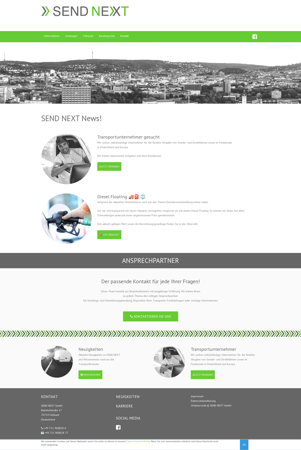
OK (244, 444)
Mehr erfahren (90, 374)
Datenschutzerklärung (138, 441)
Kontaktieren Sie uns (150, 316)
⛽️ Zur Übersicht (109, 234)
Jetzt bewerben (109, 166)
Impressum (197, 396)
